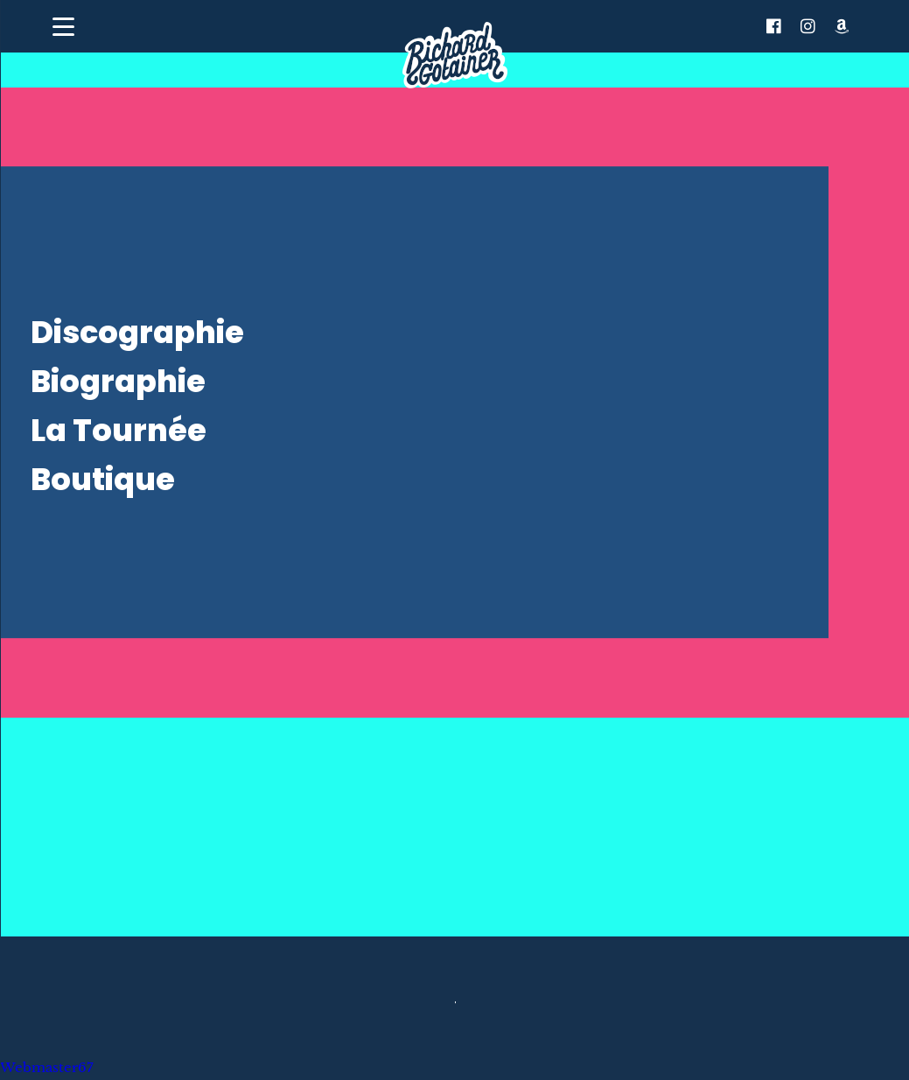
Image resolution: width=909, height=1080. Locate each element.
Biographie (118, 381)
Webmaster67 (47, 1068)
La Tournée (118, 430)
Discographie (137, 332)
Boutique (103, 479)
